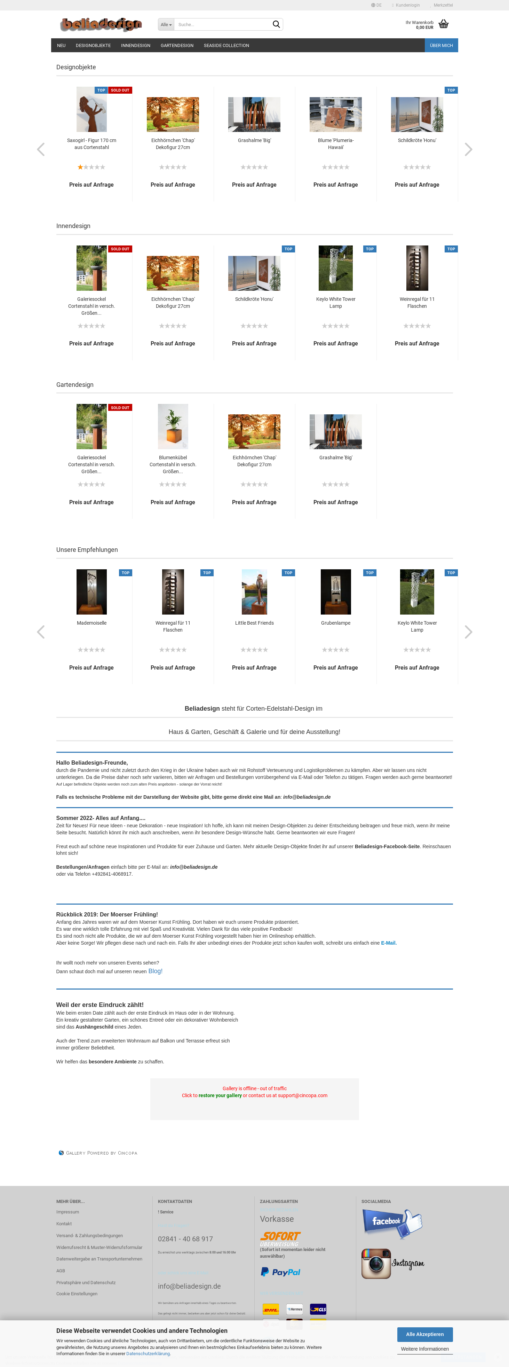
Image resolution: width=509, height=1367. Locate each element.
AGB (60, 1270)
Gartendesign (177, 45)
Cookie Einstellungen (76, 1293)
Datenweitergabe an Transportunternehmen (99, 1258)
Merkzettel (441, 5)
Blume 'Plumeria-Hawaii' (336, 144)
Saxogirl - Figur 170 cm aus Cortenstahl (91, 144)
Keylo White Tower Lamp (336, 302)
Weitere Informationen (425, 1349)
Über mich (441, 45)
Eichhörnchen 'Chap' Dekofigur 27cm (173, 144)
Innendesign (135, 45)
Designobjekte (93, 45)
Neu (61, 45)
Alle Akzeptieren (425, 1334)
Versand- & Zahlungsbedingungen (89, 1235)
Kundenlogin (406, 5)
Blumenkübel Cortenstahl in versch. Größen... (173, 464)
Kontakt (64, 1223)
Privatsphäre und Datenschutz (86, 1282)
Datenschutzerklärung (148, 1353)
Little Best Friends (254, 623)
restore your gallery (220, 1095)
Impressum (67, 1211)
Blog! (155, 971)
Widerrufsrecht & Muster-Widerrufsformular (99, 1247)
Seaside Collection (226, 45)
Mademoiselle (91, 623)
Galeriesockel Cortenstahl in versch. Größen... (91, 306)
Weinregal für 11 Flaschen (417, 302)
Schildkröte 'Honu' (417, 140)
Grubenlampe (335, 623)
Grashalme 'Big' (254, 140)
